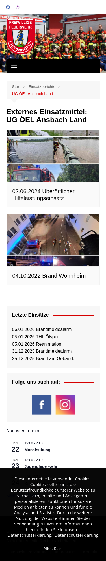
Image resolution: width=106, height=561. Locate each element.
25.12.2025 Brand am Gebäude (43, 358)
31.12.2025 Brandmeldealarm (42, 351)
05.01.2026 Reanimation (36, 344)
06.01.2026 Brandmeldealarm (42, 329)
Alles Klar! (53, 548)
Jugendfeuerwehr (41, 466)
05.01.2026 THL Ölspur (35, 336)
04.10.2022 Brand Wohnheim (49, 276)
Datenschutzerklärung (76, 535)
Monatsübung (38, 450)
